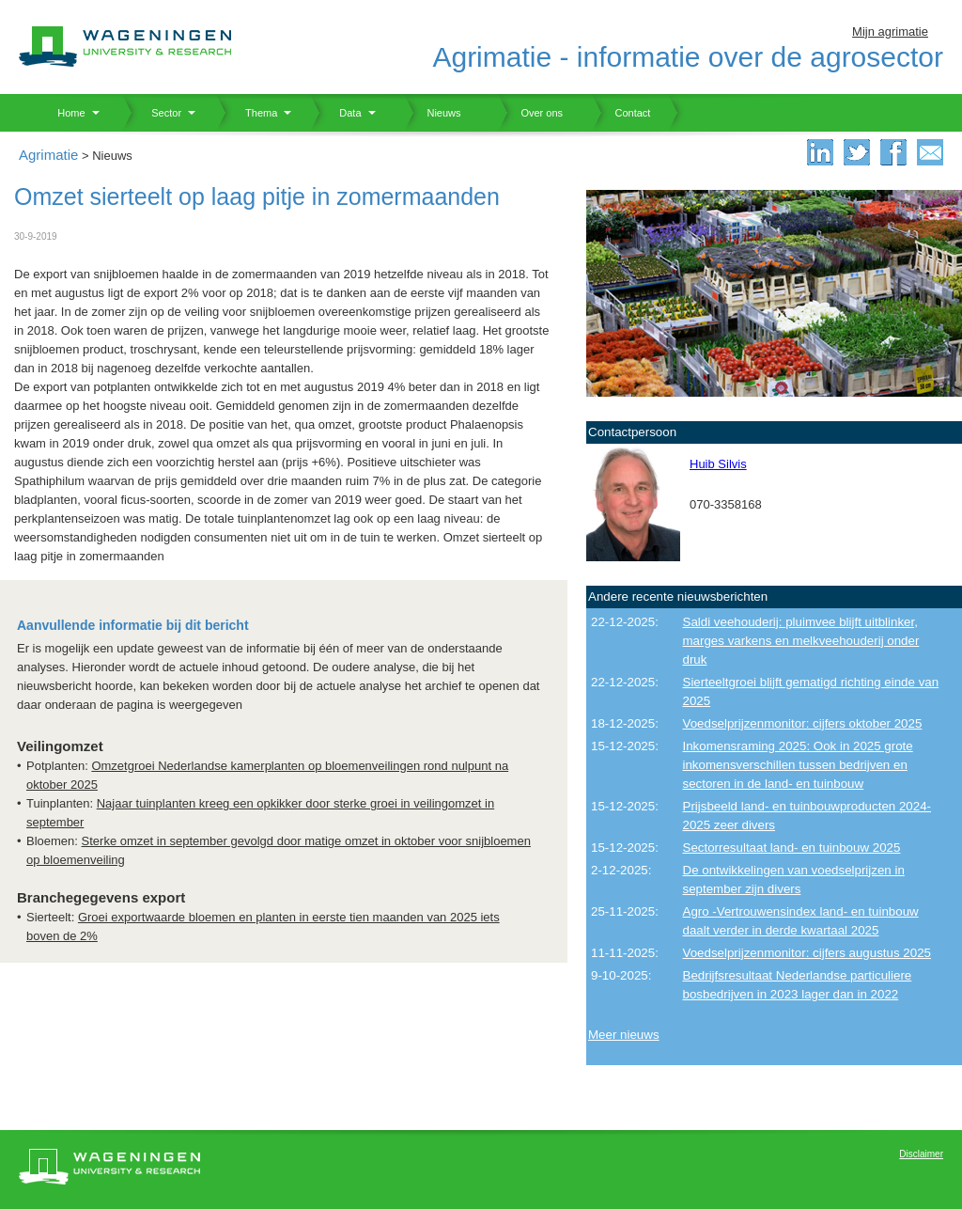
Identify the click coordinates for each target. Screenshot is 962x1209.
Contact (621, 112)
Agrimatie (48, 155)
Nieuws (432, 112)
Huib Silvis (718, 464)
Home (64, 112)
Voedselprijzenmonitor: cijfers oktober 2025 (803, 723)
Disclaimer (921, 1154)
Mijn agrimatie (890, 31)
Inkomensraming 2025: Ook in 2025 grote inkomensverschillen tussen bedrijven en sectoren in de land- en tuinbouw (798, 765)
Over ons (530, 112)
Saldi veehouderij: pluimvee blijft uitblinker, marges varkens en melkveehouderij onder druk (801, 641)
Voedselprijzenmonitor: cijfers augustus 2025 (807, 953)
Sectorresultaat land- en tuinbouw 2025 (792, 847)
